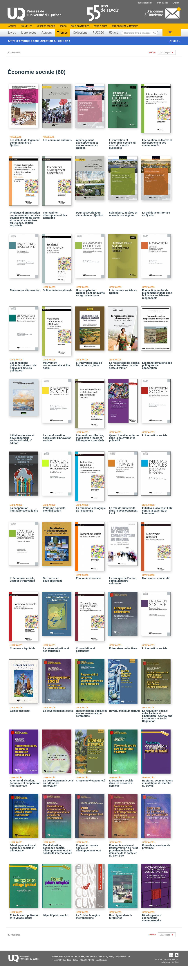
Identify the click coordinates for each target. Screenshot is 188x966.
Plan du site (162, 3)
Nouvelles (26, 26)
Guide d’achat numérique (125, 26)
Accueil (12, 26)
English (176, 3)
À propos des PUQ (46, 26)
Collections (80, 32)
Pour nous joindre (144, 3)
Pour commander (80, 26)
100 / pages (165, 52)
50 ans (113, 32)
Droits (62, 26)
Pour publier (100, 26)
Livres (12, 32)
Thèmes (62, 32)
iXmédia (175, 962)
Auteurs (47, 32)
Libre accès (28, 32)
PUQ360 (98, 32)
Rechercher (155, 32)
